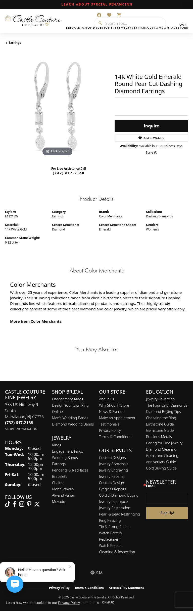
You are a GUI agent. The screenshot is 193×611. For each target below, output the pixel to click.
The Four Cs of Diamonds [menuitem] (166, 405)
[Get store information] (21, 429)
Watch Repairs (110, 545)
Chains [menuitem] (57, 482)
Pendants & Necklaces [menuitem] (70, 470)
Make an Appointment (117, 417)
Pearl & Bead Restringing (119, 514)
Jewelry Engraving (113, 470)
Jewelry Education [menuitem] (160, 399)
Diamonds (88, 28)
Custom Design (111, 482)
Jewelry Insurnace (113, 501)
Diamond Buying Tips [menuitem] (163, 411)
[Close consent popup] (97, 602)
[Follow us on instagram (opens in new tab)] (21, 504)
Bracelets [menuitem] (59, 476)
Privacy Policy (110, 430)
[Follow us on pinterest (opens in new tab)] (29, 504)
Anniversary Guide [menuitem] (161, 461)
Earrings (15, 42)
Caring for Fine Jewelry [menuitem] (164, 443)
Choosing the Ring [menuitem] (161, 417)
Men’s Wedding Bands (70, 417)
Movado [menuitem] (58, 501)
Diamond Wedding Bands (73, 424)
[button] (99, 15)
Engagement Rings (67, 399)
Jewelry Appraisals (113, 463)
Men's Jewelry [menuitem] (63, 489)
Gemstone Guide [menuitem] (160, 430)
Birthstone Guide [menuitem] (160, 424)
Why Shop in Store (114, 405)
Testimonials (109, 424)
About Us (106, 399)
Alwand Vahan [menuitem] (63, 495)
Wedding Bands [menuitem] (65, 457)
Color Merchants (110, 216)
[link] (96, 4)
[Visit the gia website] (96, 572)
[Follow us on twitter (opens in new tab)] (37, 504)
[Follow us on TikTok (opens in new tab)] (7, 504)
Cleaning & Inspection (117, 551)
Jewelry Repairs (111, 476)
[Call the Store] (19, 423)
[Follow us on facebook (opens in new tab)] (15, 504)
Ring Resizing (110, 520)
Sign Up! (167, 512)
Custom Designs (112, 457)
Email (151, 486)
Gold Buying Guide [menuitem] (161, 468)
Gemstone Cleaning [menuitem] (162, 455)
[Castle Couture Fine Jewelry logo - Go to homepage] (34, 21)
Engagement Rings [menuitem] (67, 451)
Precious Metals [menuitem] (159, 436)
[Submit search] (98, 23)
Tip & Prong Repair (114, 526)
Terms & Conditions (115, 436)
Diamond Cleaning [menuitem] (161, 449)
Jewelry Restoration (114, 507)
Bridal (72, 28)
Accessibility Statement (126, 588)
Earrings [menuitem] (59, 463)
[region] (57, 105)
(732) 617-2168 (68, 173)
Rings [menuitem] (56, 445)
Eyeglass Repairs (112, 489)
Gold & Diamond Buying (118, 495)
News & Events (111, 411)
